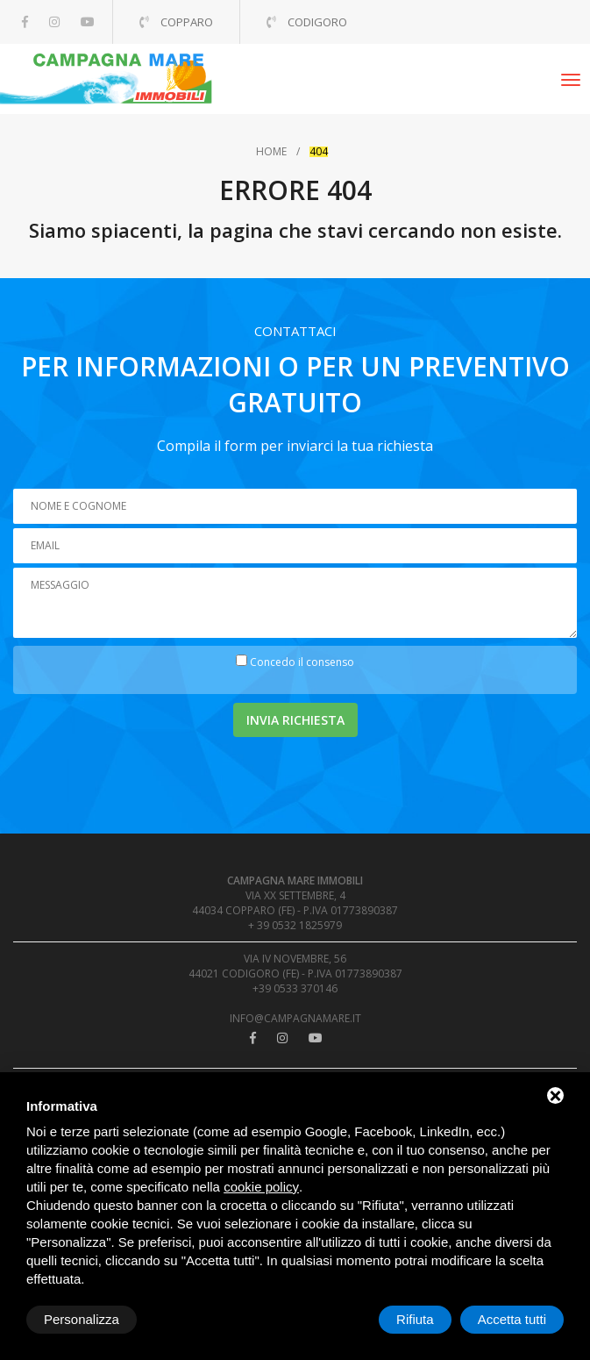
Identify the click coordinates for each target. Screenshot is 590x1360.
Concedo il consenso (302, 662)
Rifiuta (415, 1319)
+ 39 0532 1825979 (295, 925)
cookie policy (261, 1186)
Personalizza (81, 1319)
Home (271, 152)
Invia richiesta (295, 720)
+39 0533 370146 (295, 988)
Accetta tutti (512, 1319)
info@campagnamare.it (295, 1018)
